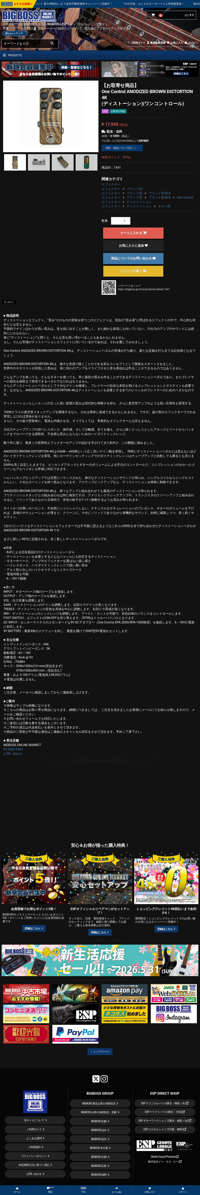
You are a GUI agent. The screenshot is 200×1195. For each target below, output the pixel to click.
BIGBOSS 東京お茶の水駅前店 (98, 1103)
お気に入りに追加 (133, 245)
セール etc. (116, 1190)
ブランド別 (134, 189)
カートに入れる (133, 233)
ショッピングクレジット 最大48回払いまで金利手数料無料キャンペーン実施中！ (77, 3)
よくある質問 (34, 1138)
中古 (83, 1190)
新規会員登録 (155, 42)
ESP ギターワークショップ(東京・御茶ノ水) (164, 1120)
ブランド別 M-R (160, 193)
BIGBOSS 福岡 (99, 1174)
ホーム (17, 1190)
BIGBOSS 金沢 (99, 1139)
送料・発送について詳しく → (122, 147)
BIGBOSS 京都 (99, 1156)
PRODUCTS (12, 55)
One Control (185, 197)
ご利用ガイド (136, 42)
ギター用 (164, 206)
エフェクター (111, 184)
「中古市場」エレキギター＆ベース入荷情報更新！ (167, 3)
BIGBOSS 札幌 (99, 1121)
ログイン (191, 42)
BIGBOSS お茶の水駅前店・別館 (99, 1112)
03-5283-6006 (13, 749)
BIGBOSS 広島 (99, 1165)
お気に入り (175, 42)
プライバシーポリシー (34, 1156)
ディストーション (139, 202)
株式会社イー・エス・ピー (165, 1161)
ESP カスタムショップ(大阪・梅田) (165, 1129)
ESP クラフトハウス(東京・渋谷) (165, 1111)
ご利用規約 (34, 1147)
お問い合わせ (13, 753)
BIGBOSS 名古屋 (99, 1147)
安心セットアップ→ (14, 33)
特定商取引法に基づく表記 (34, 1164)
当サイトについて (34, 1120)
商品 (50, 1190)
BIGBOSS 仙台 (99, 1130)
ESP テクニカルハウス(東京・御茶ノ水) (165, 1103)
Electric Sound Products (165, 1156)
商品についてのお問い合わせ (133, 258)
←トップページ (100, 1051)
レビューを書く (133, 271)
